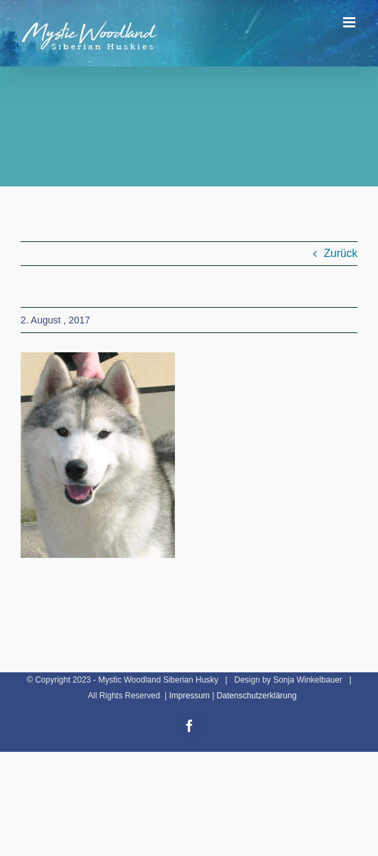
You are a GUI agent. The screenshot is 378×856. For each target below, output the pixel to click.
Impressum (189, 695)
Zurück (340, 253)
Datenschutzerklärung (257, 695)
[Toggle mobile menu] (350, 22)
